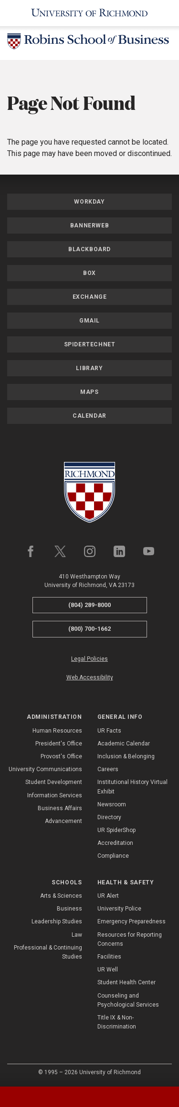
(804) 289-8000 (89, 604)
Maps (89, 392)
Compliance (113, 855)
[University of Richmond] (89, 13)
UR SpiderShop (116, 830)
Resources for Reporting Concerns (129, 939)
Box (89, 273)
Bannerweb (89, 225)
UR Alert (108, 895)
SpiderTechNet (90, 344)
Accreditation (115, 843)
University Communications (45, 769)
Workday (89, 201)
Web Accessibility (89, 677)
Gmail (89, 320)
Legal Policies (89, 659)
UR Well (107, 969)
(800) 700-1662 (89, 628)
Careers (107, 769)
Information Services (54, 795)
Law (77, 934)
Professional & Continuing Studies (48, 952)
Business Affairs (60, 808)
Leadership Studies (57, 921)
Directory (109, 817)
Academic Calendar (123, 743)
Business (69, 908)
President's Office (58, 743)
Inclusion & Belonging (126, 756)
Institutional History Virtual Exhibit (132, 786)
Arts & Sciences (61, 895)
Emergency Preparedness (131, 921)
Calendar (89, 415)
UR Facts (109, 730)
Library (89, 368)
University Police (119, 908)
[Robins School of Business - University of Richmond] (89, 43)
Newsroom (111, 804)
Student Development (53, 782)
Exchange (90, 297)
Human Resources (57, 730)
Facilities (109, 956)
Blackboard (89, 249)
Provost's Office (61, 756)
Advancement (63, 821)
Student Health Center (126, 982)
